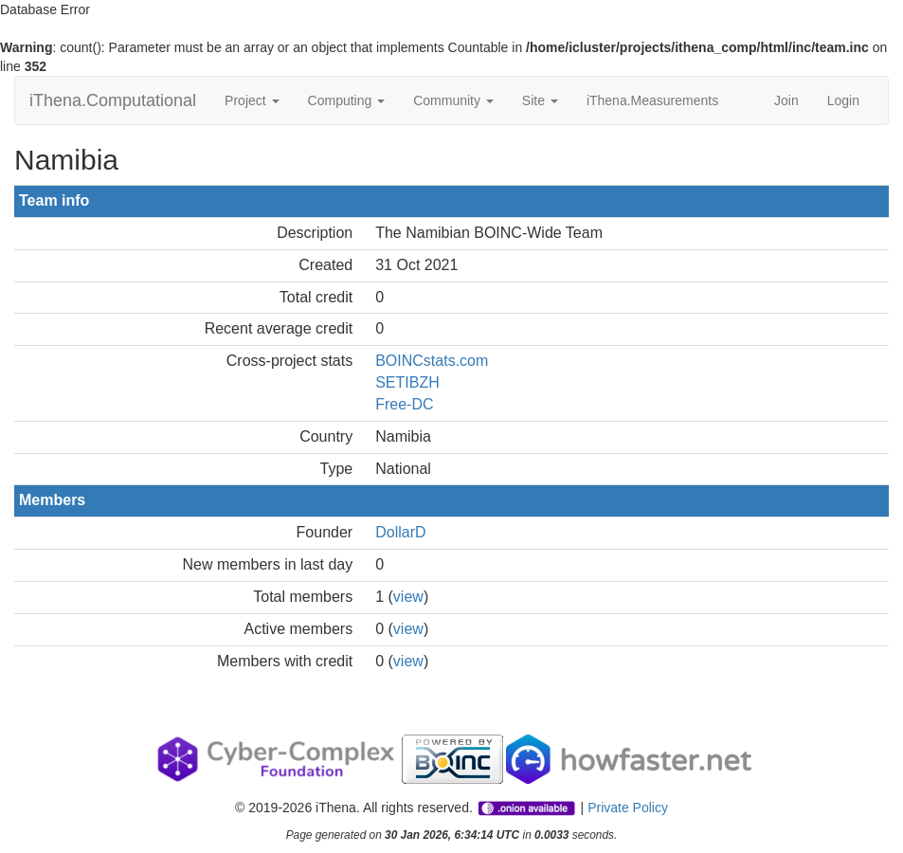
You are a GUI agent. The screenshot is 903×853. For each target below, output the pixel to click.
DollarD (400, 532)
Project (252, 100)
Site (540, 100)
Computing (347, 100)
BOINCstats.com (431, 361)
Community (453, 100)
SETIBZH (407, 382)
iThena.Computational (112, 100)
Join (786, 100)
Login (843, 100)
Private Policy (627, 807)
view (408, 597)
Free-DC (404, 404)
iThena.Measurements (652, 100)
